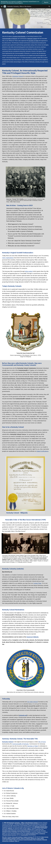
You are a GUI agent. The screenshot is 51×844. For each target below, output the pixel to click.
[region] (25, 2)
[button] (1, 6)
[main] (25, 47)
